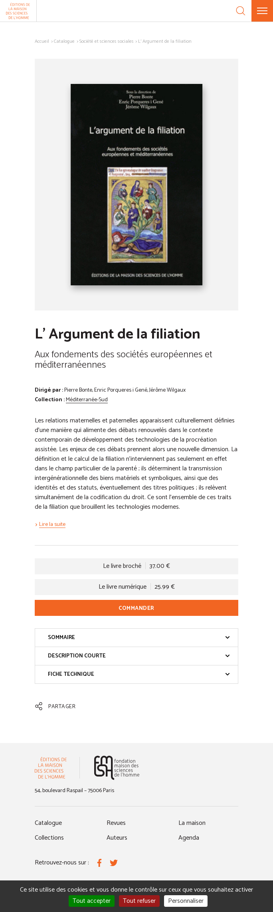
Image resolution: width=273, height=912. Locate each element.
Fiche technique (139, 674)
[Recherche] (240, 11)
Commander (136, 608)
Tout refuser (139, 901)
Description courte (139, 656)
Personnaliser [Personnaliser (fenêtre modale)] (186, 901)
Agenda (188, 837)
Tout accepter (92, 901)
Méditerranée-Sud (87, 399)
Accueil (42, 41)
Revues (116, 823)
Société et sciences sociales (106, 41)
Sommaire (139, 637)
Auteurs (117, 837)
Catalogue (64, 41)
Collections (49, 837)
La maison (192, 823)
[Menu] (262, 11)
